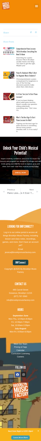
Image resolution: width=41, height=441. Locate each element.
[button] (36, 6)
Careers (20, 357)
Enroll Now (20, 173)
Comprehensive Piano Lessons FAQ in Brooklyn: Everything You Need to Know (26, 51)
